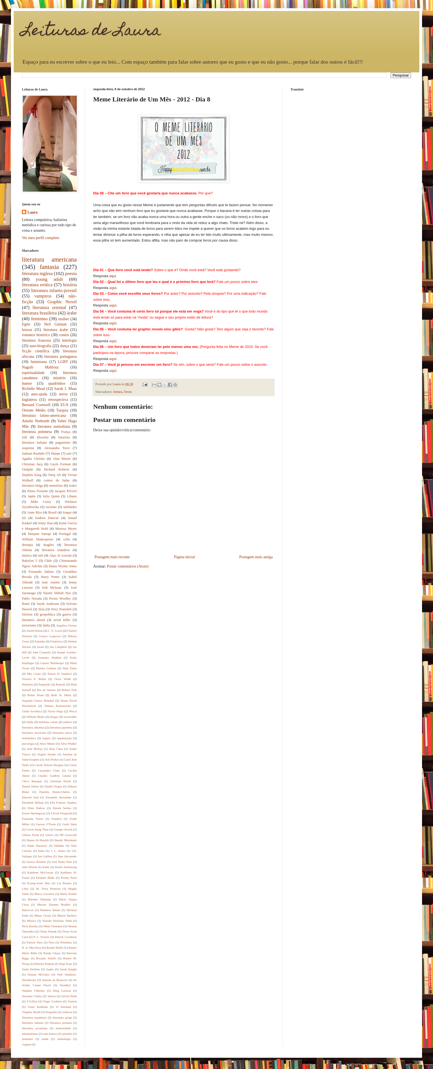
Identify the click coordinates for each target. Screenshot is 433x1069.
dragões (48, 545)
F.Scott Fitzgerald (61, 813)
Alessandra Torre (57, 448)
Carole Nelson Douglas (49, 765)
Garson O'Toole (46, 824)
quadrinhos (56, 383)
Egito (26, 324)
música (27, 555)
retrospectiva (58, 400)
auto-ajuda (39, 394)
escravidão (70, 716)
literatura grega (62, 1017)
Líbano (72, 496)
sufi (40, 555)
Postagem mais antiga (256, 557)
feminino (39, 318)
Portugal (65, 534)
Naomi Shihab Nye (57, 593)
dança (64, 346)
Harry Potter (50, 577)
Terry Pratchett (61, 609)
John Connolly (42, 652)
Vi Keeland (63, 1006)
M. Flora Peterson (48, 888)
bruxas (27, 330)
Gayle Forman (60, 464)
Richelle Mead (33, 389)
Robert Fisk (69, 689)
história (70, 284)
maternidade (63, 1028)
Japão (32, 496)
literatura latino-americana (44, 415)
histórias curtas (48, 722)
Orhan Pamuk (47, 931)
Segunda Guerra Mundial (38, 700)
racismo (51, 507)
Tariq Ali (54, 475)
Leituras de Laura (91, 31)
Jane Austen (51, 582)
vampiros (42, 296)
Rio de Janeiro (46, 689)
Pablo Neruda (32, 598)
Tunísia (72, 1001)
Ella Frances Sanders (63, 802)
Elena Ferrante (37, 491)
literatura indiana (32, 1022)
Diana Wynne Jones (63, 566)
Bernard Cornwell (36, 405)
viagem (26, 1044)
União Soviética (32, 711)
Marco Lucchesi (44, 893)
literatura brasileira (39, 313)
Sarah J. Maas (65, 389)
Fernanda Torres (32, 818)
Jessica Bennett (36, 861)
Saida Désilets (31, 969)
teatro (73, 485)
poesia (71, 273)
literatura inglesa (37, 273)
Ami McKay (35, 748)
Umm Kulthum (38, 1006)
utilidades (70, 507)
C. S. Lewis (55, 630)
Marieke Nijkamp (39, 899)
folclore (27, 614)
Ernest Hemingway (33, 813)
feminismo (39, 362)
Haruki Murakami (66, 840)
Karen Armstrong (66, 867)
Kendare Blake (45, 877)
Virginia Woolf (31, 1012)
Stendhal (65, 985)
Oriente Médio (33, 410)
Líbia (25, 888)
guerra (66, 614)
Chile (48, 561)
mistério (59, 378)
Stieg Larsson (62, 990)
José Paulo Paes (62, 861)
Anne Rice (34, 512)
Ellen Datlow (36, 808)
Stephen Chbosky (33, 990)
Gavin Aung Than (37, 829)
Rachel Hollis (55, 947)
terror (63, 394)
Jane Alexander (67, 856)
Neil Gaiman (55, 324)
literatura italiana (34, 442)
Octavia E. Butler (34, 678)
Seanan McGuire (38, 974)
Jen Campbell (58, 646)
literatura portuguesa (60, 357)
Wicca (73, 711)
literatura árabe (55, 330)
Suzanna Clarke (32, 996)
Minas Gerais (42, 915)
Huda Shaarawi (37, 845)
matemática (29, 738)
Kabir (45, 867)
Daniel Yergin (53, 786)
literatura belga (32, 485)
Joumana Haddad (49, 657)
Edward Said (30, 797)
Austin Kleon (34, 630)
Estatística (56, 641)
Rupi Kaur (65, 963)
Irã (24, 518)
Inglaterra (29, 400)
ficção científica (35, 351)
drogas (54, 716)
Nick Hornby (30, 926)
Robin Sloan (35, 695)
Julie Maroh (29, 867)
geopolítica (47, 614)
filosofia (42, 437)
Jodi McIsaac (52, 587)
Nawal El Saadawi (59, 673)
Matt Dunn (70, 668)
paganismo (62, 442)
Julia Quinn (51, 496)
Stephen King (31, 475)
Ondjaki (27, 469)
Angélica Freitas (66, 625)
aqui (112, 276)
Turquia (62, 410)
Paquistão (44, 684)
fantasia (49, 266)
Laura (32, 212)
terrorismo (29, 625)
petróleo (67, 1033)
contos (64, 335)
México (31, 920)
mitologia (69, 340)
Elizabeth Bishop (33, 802)
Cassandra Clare (49, 770)
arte (69, 453)
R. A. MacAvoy (31, 947)
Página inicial (184, 557)
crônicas (67, 1012)
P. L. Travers (41, 936)
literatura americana (49, 259)
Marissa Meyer (66, 529)
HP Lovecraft (68, 835)
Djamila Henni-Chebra (54, 791)
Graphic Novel (62, 301)
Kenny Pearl (69, 877)
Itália (41, 850)
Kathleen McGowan (40, 872)
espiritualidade (33, 373)
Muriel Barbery (67, 915)
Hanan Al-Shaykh (38, 840)
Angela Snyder (46, 754)
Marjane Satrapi (39, 534)
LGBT (63, 362)
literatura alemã (33, 620)
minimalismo (30, 1033)
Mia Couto (34, 673)
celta (66, 539)
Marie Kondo (68, 893)
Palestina (27, 684)
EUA (65, 405)
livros (128, 392)
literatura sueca (62, 732)
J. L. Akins (58, 850)
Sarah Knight (68, 969)
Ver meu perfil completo (40, 238)
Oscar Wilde (62, 678)
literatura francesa (36, 340)
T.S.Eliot (32, 1001)
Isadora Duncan (47, 518)
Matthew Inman (50, 910)
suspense (28, 448)
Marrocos (28, 910)
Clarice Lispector (50, 636)
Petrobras (66, 942)
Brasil (52, 512)
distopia (27, 545)
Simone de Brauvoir (54, 980)
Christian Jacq (32, 464)
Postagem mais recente (112, 557)
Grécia (49, 835)
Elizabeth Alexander (58, 797)
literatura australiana (54, 426)
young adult (49, 279)
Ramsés (60, 684)
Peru (52, 942)
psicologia (28, 743)
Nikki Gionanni (52, 926)
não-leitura (50, 1033)
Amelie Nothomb (35, 421)
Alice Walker (69, 743)
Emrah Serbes (62, 808)
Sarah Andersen (48, 604)
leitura (117, 392)
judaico (67, 722)
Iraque (67, 512)
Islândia (59, 845)
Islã (24, 437)
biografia (51, 1012)
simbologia (64, 1038)
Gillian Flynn (30, 835)
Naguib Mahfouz (40, 367)
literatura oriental (49, 307)
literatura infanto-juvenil (54, 290)
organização (64, 738)
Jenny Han (45, 523)
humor (27, 383)
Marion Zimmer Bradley (54, 904)
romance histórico (36, 335)
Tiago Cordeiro (52, 1001)
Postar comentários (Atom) (128, 566)
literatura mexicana (34, 732)
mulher (63, 319)
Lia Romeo (64, 883)
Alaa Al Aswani (60, 555)
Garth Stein (69, 824)
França (65, 432)
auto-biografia (40, 346)
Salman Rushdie (33, 453)
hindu (30, 722)
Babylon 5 (29, 561)
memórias (56, 485)
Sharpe (55, 453)
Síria (41, 609)
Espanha (40, 641)
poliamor (27, 1038)
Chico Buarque (32, 781)
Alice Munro (48, 743)
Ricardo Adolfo (46, 958)
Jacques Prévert (66, 491)
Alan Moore (62, 459)
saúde (45, 1038)
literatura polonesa (37, 432)
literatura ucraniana (34, 1028)
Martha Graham (46, 668)
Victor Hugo (55, 711)
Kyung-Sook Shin (38, 883)
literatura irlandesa (56, 550)
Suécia (51, 996)
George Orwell (63, 829)
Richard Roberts (56, 469)
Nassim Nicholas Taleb (57, 920)
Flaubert (56, 818)
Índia (46, 625)
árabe (72, 313)
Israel (40, 646)
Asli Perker (52, 759)
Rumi (26, 604)
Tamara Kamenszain (57, 705)
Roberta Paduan (44, 963)
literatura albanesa (33, 727)
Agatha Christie (33, 459)
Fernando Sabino (41, 572)
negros (46, 738)
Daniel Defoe (30, 786)
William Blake (36, 716)
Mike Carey (41, 502)
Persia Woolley (60, 598)
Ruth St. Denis (61, 695)
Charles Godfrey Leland (54, 775)
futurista (64, 437)
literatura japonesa (61, 727)
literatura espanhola (34, 1017)
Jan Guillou (45, 856)
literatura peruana (61, 1022)
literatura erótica (37, 284)
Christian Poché (60, 781)
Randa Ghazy (52, 953)
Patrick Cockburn (66, 936)
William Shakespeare (37, 539)
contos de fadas (56, 480)
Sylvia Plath (69, 996)
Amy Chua (56, 748)
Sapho (50, 969)
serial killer (61, 620)
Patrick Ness (35, 942)
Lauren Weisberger (52, 663)
